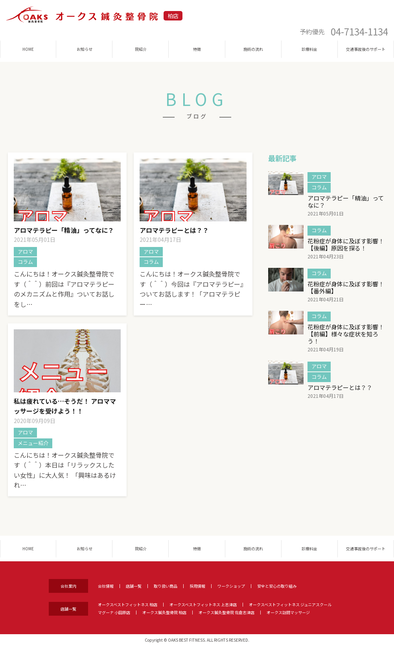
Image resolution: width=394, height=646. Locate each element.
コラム (25, 261)
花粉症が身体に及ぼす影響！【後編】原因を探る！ (345, 244)
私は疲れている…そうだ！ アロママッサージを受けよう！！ (65, 406)
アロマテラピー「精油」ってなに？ (64, 230)
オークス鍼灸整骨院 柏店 (164, 612)
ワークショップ (231, 586)
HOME (28, 49)
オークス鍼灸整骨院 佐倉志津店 (226, 612)
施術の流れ (253, 49)
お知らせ (84, 49)
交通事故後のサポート (365, 49)
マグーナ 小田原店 (114, 612)
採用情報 (197, 586)
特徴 (197, 49)
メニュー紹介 (33, 443)
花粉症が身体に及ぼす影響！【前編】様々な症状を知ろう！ (345, 334)
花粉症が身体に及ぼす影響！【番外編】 (345, 287)
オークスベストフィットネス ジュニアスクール (290, 604)
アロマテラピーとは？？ (174, 230)
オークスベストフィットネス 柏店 (127, 604)
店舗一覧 (134, 586)
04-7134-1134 (359, 31)
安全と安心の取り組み (276, 586)
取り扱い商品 (165, 586)
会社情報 (106, 586)
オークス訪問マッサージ (288, 612)
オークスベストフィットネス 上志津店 (203, 604)
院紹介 (141, 49)
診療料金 (309, 49)
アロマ (25, 251)
